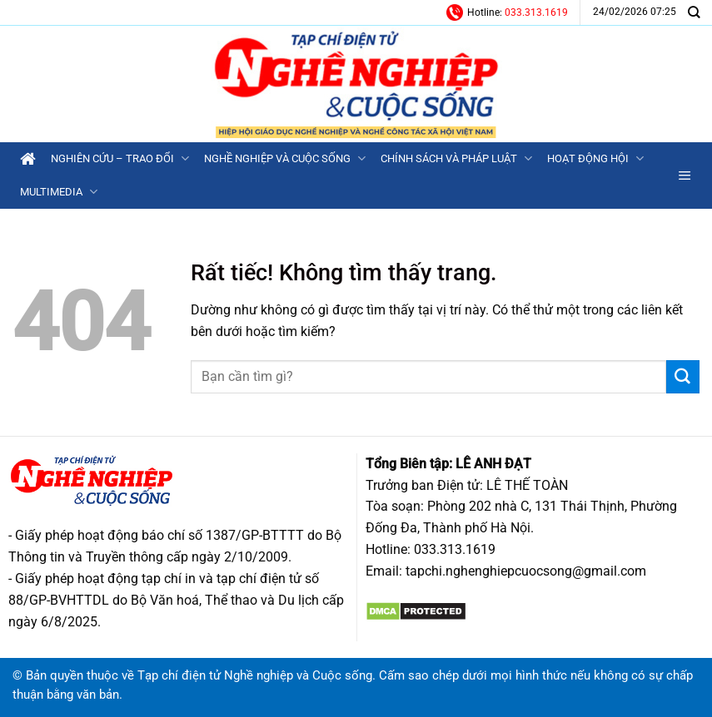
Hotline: (507, 12)
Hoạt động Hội (595, 158)
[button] (685, 175)
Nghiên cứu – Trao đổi (120, 158)
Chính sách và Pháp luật (456, 158)
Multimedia (58, 192)
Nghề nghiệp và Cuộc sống (285, 158)
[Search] (694, 12)
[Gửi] (683, 376)
